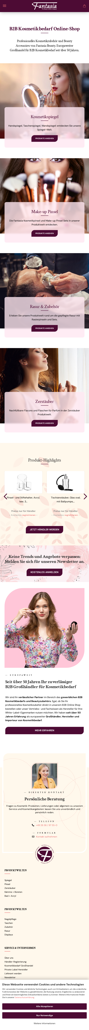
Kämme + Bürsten (13, 892)
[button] (4, 496)
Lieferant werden (13, 973)
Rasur (7, 931)
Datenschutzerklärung (24, 997)
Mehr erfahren (44, 730)
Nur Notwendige (44, 1015)
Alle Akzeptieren (44, 1006)
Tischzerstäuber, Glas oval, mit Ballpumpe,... (65, 499)
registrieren (29, 515)
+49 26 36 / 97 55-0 (46, 825)
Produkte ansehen (44, 138)
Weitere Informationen (44, 1023)
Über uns (9, 957)
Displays (9, 934)
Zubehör (9, 927)
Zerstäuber (10, 888)
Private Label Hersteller (16, 969)
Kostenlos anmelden (44, 572)
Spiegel (8, 880)
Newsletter (10, 977)
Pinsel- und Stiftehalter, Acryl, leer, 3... (23, 499)
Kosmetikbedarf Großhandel (19, 965)
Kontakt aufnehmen (46, 836)
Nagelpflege (10, 919)
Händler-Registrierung (15, 961)
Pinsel (7, 884)
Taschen (9, 923)
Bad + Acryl (10, 896)
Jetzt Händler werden (44, 529)
